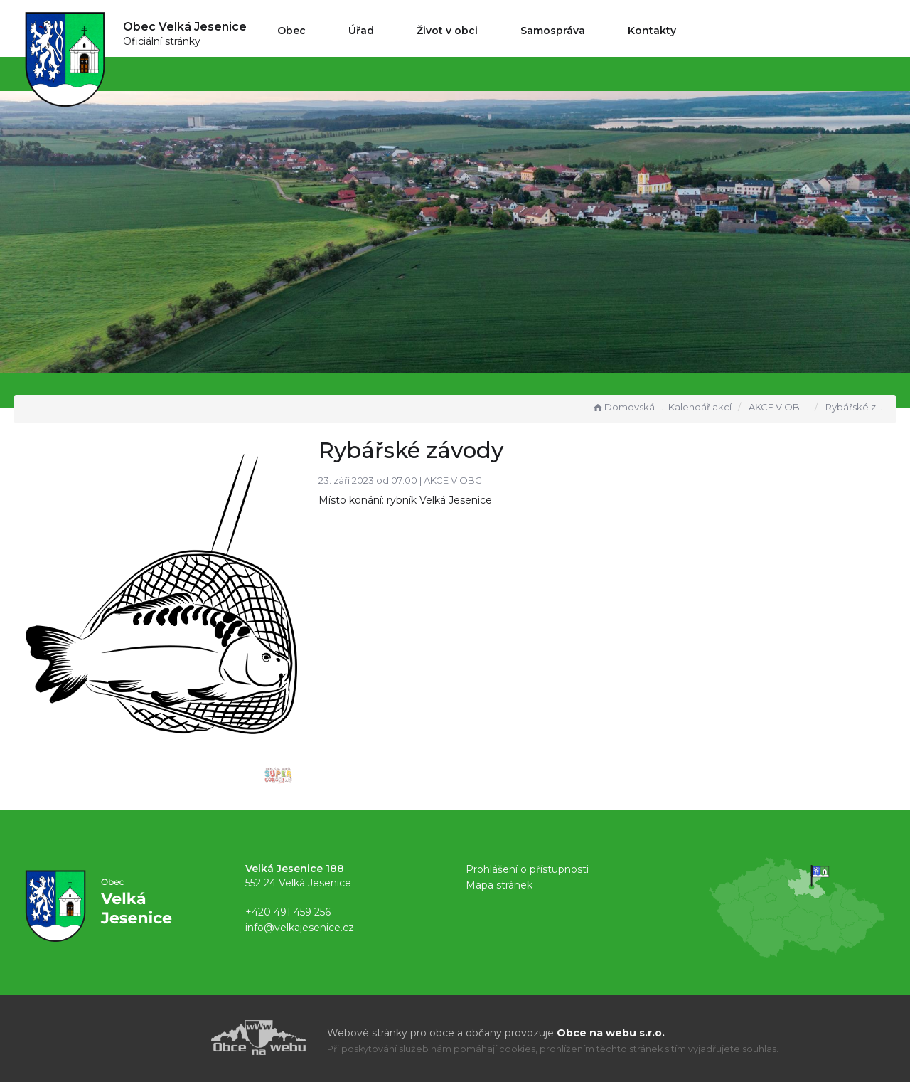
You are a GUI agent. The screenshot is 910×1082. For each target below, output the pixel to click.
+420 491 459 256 (288, 912)
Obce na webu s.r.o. (611, 1033)
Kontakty (652, 30)
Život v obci (447, 30)
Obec (291, 30)
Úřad (361, 30)
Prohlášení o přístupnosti (527, 869)
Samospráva (552, 30)
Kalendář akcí (700, 407)
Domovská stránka (628, 407)
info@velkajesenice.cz (299, 927)
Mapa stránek (499, 885)
